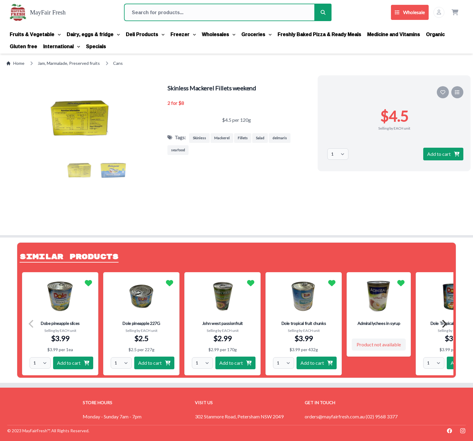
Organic (435, 34)
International (61, 46)
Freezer (183, 34)
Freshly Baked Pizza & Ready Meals (319, 34)
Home (15, 63)
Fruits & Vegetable (35, 34)
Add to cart (443, 154)
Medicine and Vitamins (393, 34)
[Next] (443, 323)
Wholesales (218, 34)
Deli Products (145, 34)
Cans (118, 63)
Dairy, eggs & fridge (93, 34)
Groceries (256, 34)
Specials (96, 46)
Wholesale (410, 12)
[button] (78, 170)
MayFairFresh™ (35, 430)
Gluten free (23, 46)
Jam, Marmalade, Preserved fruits (69, 63)
